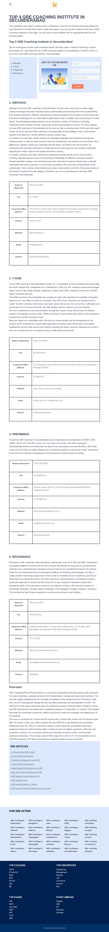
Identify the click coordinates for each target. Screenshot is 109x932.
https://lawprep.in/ (36, 233)
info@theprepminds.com (44, 523)
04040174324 (35, 221)
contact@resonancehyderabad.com (44, 662)
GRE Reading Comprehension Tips (25, 776)
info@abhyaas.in (36, 245)
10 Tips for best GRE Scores (23, 752)
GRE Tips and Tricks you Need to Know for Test (30, 788)
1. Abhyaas (16, 63)
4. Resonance (17, 73)
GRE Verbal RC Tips (19, 780)
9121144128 (35, 638)
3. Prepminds (17, 70)
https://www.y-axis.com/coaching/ (47, 388)
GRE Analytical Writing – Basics (24, 784)
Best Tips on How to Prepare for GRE (26, 772)
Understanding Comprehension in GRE (27, 768)
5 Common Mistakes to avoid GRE (25, 760)
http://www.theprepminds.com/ (47, 511)
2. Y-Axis (15, 66)
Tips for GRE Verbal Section (22, 764)
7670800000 (38, 377)
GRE (11, 693)
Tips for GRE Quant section (22, 756)
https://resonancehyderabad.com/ (43, 650)
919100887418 (40, 499)
